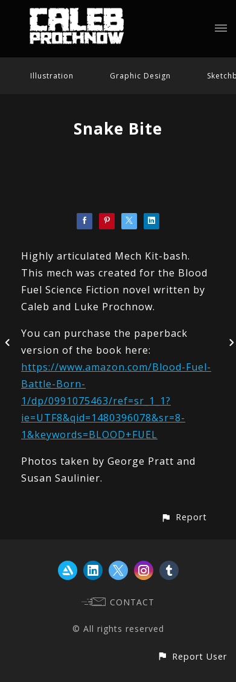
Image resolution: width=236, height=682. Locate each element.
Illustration (52, 76)
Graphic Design (140, 76)
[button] (184, 517)
